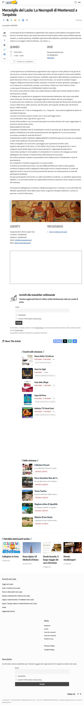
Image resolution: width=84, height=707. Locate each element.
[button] (4, 2)
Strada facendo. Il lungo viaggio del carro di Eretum (51, 560)
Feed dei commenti (50, 637)
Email (18, 307)
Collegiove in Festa (10, 557)
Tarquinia (51, 58)
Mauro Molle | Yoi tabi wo (44, 357)
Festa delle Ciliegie (41, 383)
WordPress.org (49, 641)
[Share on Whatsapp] (11, 20)
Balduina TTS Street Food (44, 409)
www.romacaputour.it (24, 243)
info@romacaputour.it (24, 240)
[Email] (15, 20)
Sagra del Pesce (40, 396)
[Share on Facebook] (3, 20)
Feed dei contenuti (50, 634)
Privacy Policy (23, 331)
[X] (80, 695)
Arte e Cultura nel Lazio (59, 231)
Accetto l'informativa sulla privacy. (30, 319)
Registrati (47, 627)
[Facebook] (78, 695)
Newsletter (21, 315)
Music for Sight (40, 370)
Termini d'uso (40, 328)
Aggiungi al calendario (23, 62)
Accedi (46, 630)
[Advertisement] (42, 440)
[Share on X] (7, 20)
